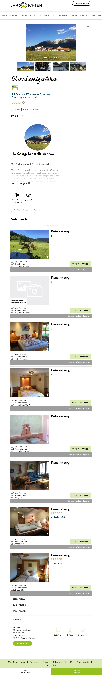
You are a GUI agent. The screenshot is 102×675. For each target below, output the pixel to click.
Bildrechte (58, 661)
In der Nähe (51, 604)
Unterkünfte (46, 15)
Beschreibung (10, 15)
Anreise (63, 15)
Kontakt (51, 619)
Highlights (28, 15)
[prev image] (14, 42)
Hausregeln (51, 598)
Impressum (51, 664)
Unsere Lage (51, 610)
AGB (70, 661)
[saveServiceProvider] (88, 26)
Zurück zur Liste (82, 3)
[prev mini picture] (13, 67)
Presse (45, 661)
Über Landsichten (16, 661)
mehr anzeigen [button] (20, 183)
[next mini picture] (89, 67)
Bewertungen (79, 15)
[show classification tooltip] (24, 103)
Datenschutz (83, 661)
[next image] (88, 42)
